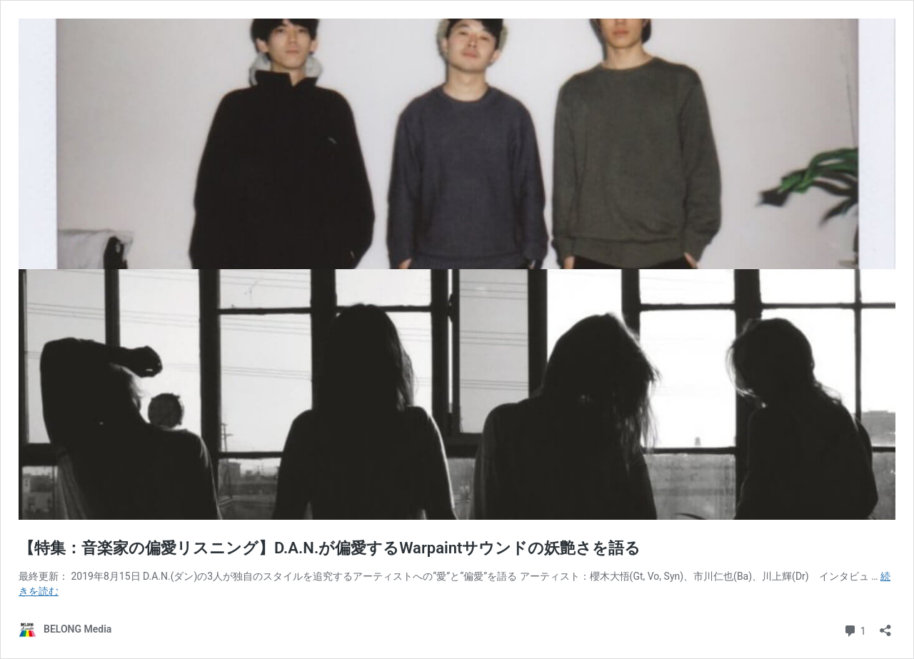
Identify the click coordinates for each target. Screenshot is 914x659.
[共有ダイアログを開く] (885, 626)
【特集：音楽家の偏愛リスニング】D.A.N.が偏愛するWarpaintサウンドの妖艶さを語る (330, 548)
